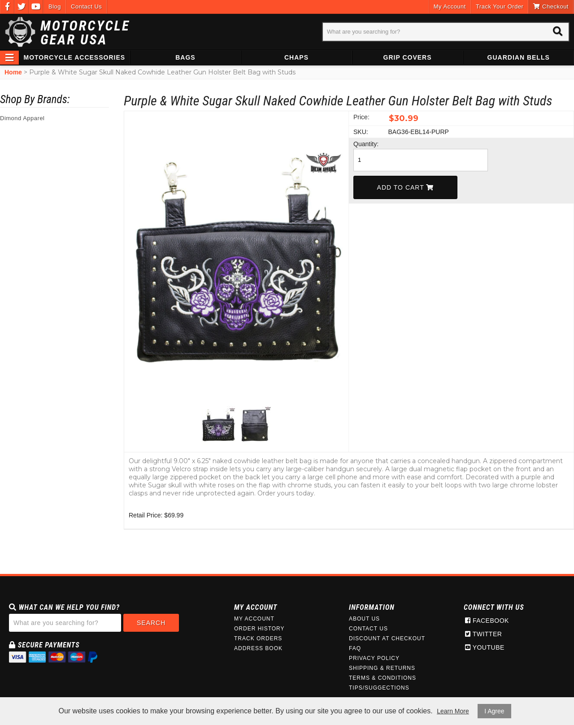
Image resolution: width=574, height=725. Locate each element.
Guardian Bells (518, 57)
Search (151, 622)
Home (13, 72)
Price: (361, 117)
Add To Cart (405, 187)
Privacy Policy (374, 658)
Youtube (484, 647)
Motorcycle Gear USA (85, 33)
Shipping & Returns (382, 668)
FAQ (355, 648)
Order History (259, 628)
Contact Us (86, 6)
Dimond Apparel (22, 118)
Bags (185, 57)
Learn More (453, 711)
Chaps (296, 57)
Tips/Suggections (379, 688)
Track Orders (258, 638)
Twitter (483, 634)
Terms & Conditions (382, 678)
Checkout (551, 6)
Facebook (487, 620)
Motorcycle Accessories (75, 57)
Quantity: (365, 144)
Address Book (258, 648)
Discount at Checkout (387, 638)
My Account (450, 6)
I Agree (494, 711)
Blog (54, 6)
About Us (364, 619)
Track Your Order (500, 6)
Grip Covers (407, 57)
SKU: (360, 131)
